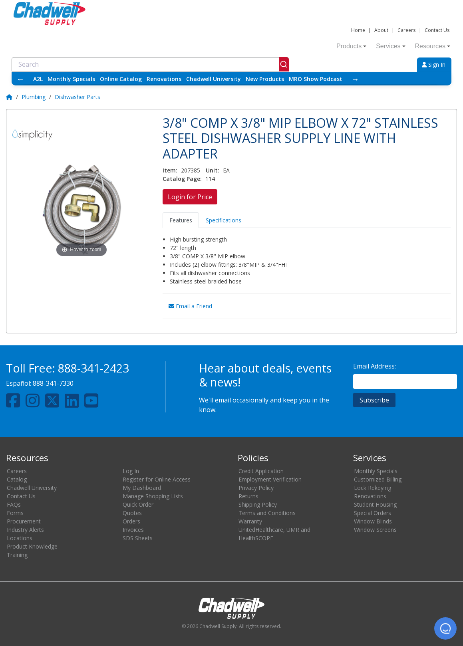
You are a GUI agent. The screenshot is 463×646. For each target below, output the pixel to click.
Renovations (164, 79)
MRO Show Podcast (315, 79)
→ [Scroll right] (355, 78)
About (381, 30)
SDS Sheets (138, 538)
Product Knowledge (32, 546)
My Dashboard (142, 487)
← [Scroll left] (20, 78)
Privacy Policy (256, 487)
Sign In (433, 64)
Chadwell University (213, 79)
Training (17, 555)
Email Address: (374, 366)
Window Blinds (373, 521)
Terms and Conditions (267, 513)
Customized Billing (377, 479)
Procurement (24, 521)
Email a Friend (190, 306)
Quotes (132, 513)
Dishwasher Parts (77, 97)
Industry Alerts (25, 529)
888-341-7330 (53, 383)
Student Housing (375, 504)
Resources (432, 46)
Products (351, 46)
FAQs (14, 504)
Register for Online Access (157, 479)
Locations (19, 538)
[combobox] (150, 64)
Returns (248, 496)
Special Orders (372, 513)
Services (390, 46)
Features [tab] (180, 220)
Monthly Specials (71, 79)
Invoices (133, 529)
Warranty (250, 521)
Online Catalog (121, 79)
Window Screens (375, 529)
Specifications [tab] (223, 220)
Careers (406, 30)
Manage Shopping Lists (153, 496)
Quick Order (138, 504)
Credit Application (261, 471)
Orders (131, 521)
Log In (131, 471)
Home (358, 30)
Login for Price (190, 196)
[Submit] (284, 64)
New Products (265, 79)
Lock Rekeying (372, 487)
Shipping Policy (257, 504)
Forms (15, 513)
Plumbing (34, 97)
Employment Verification (270, 479)
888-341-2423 (93, 368)
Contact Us (437, 30)
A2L (38, 79)
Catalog (17, 479)
